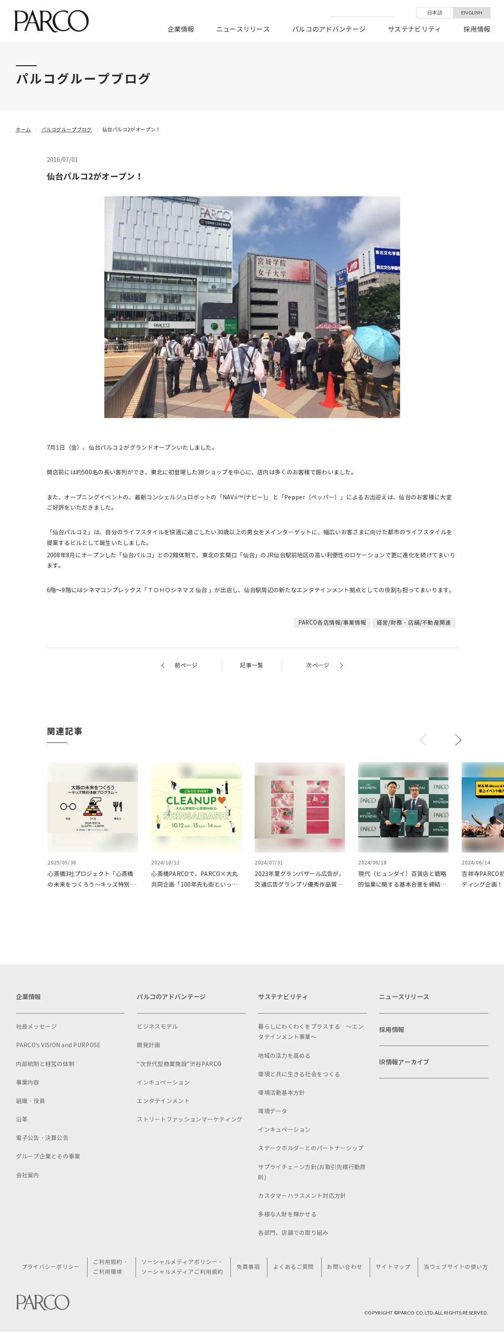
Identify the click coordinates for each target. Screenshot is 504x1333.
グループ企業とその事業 (48, 1157)
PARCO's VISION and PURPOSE (58, 1046)
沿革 (22, 1120)
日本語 (434, 12)
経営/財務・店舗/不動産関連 (414, 622)
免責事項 (249, 1268)
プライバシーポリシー (52, 1268)
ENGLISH (471, 12)
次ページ (317, 665)
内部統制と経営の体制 (45, 1065)
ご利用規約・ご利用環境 (112, 1268)
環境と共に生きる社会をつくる (299, 1075)
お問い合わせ (345, 1268)
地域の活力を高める (284, 1056)
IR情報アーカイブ (406, 1065)
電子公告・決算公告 (42, 1138)
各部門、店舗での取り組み (293, 1233)
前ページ (186, 665)
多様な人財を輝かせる (287, 1215)
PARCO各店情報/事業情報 (331, 622)
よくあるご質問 (294, 1268)
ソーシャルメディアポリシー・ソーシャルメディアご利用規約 (184, 1268)
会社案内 (27, 1176)
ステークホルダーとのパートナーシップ (311, 1149)
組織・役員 (30, 1102)
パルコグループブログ (66, 129)
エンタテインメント (163, 1102)
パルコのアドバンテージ (329, 29)
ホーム (23, 129)
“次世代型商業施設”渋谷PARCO (179, 1065)
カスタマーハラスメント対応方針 (302, 1196)
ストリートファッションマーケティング (189, 1120)
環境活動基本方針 (281, 1093)
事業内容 (27, 1083)
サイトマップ (393, 1268)
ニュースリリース (243, 29)
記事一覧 (251, 665)
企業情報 (181, 29)
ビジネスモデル (157, 1027)
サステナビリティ (414, 29)
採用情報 (476, 29)
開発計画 (148, 1046)
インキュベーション (163, 1083)
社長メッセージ (36, 1027)
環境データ (272, 1112)
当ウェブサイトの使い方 (455, 1268)
